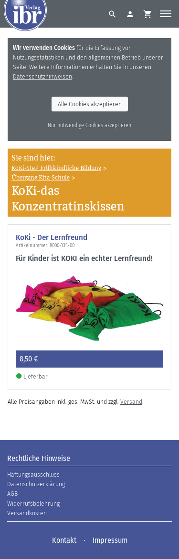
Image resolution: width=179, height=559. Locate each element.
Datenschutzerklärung (36, 484)
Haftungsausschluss (33, 474)
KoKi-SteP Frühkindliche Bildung (56, 167)
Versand (131, 402)
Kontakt (64, 540)
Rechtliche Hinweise (38, 458)
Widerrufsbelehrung (33, 503)
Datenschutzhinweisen (42, 76)
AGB (12, 493)
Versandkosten (27, 513)
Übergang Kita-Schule (40, 177)
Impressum (110, 540)
